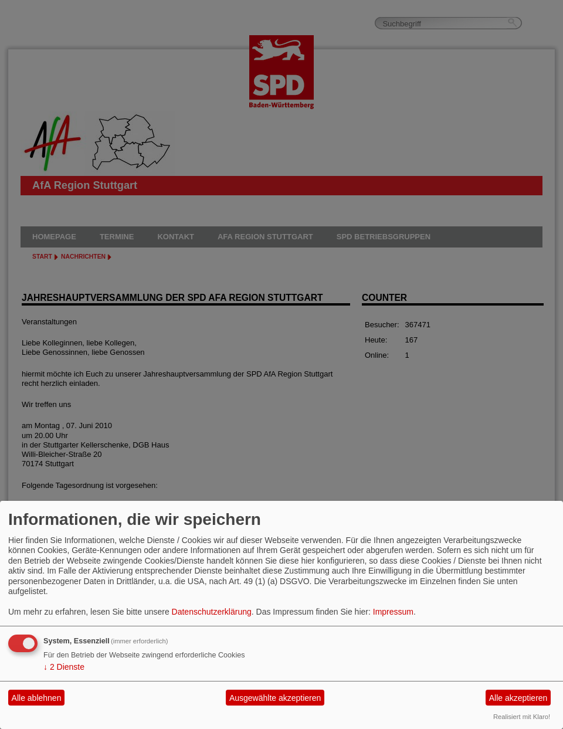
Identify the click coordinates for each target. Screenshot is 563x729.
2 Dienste (63, 667)
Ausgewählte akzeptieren (275, 698)
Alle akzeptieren (518, 698)
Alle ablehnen (37, 698)
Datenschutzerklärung (212, 611)
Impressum (393, 611)
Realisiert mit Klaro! (521, 716)
